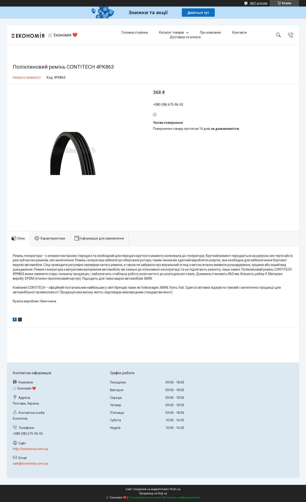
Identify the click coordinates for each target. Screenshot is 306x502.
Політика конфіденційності (182, 497)
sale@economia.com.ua (30, 463)
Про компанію (210, 32)
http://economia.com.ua (30, 449)
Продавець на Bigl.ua (153, 493)
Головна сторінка (135, 32)
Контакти (239, 32)
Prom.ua (175, 489)
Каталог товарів (171, 32)
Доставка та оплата (185, 37)
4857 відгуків (258, 3)
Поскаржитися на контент (146, 497)
